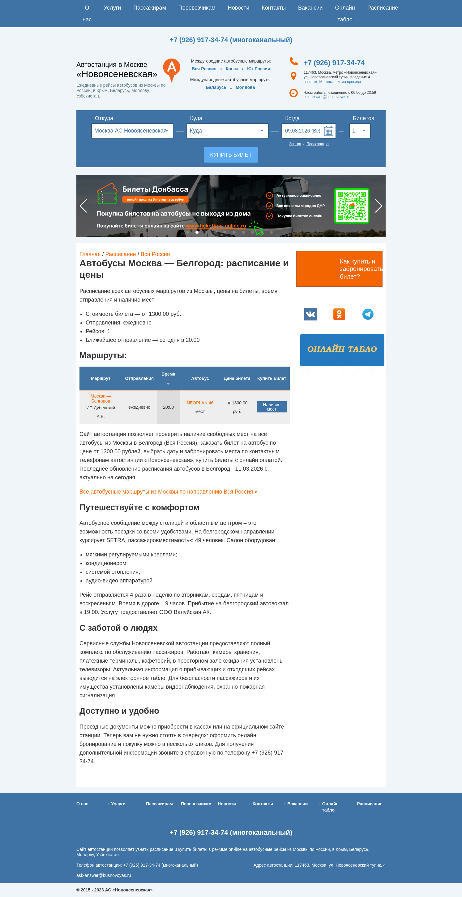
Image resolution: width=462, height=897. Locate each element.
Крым (232, 68)
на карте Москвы (318, 82)
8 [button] (252, 232)
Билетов (362, 118)
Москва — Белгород (101, 398)
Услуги (112, 8)
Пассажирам (149, 8)
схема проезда (348, 82)
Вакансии (310, 8)
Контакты (274, 8)
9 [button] (261, 232)
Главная (90, 254)
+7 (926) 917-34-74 (334, 63)
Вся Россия (204, 68)
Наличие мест (271, 406)
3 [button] (206, 232)
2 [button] (197, 232)
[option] (231, 206)
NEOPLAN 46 (200, 402)
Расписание (382, 8)
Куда (196, 118)
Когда (292, 118)
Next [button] (378, 206)
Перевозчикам (197, 8)
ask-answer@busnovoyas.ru (327, 97)
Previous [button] (83, 206)
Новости (239, 8)
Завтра (295, 144)
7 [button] (243, 232)
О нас (87, 14)
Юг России (258, 68)
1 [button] (187, 232)
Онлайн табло (345, 14)
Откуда (104, 118)
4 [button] (215, 232)
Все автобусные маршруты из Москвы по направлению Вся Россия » (168, 492)
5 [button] (224, 232)
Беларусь (216, 87)
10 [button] (271, 232)
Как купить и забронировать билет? (361, 269)
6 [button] (234, 232)
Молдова (245, 87)
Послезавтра (317, 144)
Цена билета (237, 378)
